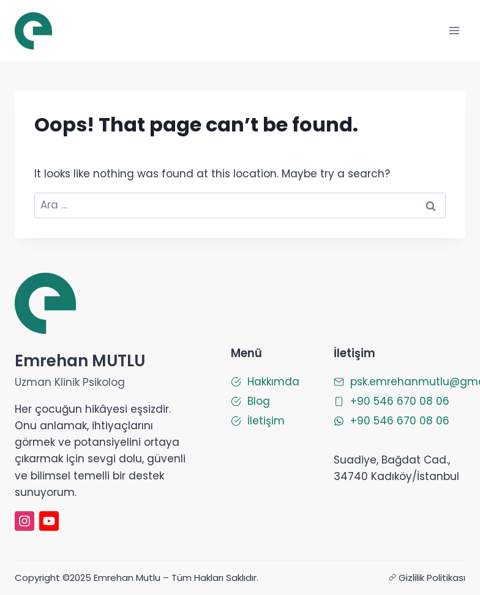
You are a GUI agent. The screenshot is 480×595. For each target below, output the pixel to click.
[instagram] (24, 521)
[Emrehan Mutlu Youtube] (49, 521)
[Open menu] (454, 30)
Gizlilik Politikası (432, 577)
